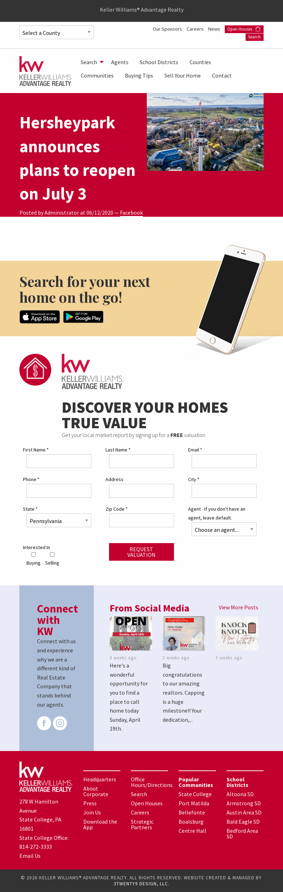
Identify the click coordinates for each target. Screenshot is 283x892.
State (30, 509)
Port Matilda (194, 803)
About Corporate (95, 791)
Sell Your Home (182, 75)
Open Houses (244, 29)
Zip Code (117, 509)
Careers (196, 29)
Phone (31, 479)
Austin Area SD (244, 812)
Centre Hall (192, 830)
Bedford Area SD (242, 833)
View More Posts (238, 607)
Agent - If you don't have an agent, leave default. (216, 513)
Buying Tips (139, 75)
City (193, 479)
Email (195, 450)
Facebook (131, 212)
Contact (222, 75)
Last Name (118, 450)
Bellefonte (192, 812)
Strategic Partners (142, 824)
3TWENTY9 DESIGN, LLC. (141, 884)
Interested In (36, 547)
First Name (36, 450)
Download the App (100, 824)
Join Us (92, 812)
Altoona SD (240, 794)
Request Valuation (141, 552)
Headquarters (99, 779)
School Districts (159, 62)
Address (115, 479)
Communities (97, 75)
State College (195, 794)
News (214, 29)
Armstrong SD (244, 803)
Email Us (30, 855)
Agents (119, 62)
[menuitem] (90, 62)
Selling (52, 559)
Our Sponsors (168, 29)
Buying (33, 559)
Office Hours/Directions (152, 782)
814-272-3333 (35, 846)
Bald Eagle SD (243, 821)
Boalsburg (191, 821)
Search (254, 37)
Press (90, 803)
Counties (200, 62)
